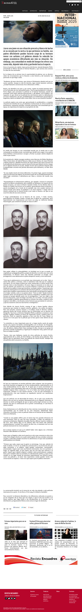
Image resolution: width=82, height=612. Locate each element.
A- (7, 508)
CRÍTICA (57, 11)
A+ (4, 508)
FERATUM (72, 602)
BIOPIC (50, 11)
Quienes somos (34, 594)
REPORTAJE (42, 11)
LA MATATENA (73, 596)
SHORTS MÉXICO (74, 597)
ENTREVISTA (33, 11)
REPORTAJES (47, 597)
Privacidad (33, 596)
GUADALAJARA (73, 594)
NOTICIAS (25, 11)
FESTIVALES (76, 11)
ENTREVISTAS (47, 596)
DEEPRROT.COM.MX (21, 608)
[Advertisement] (67, 58)
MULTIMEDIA (65, 11)
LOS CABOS (72, 601)
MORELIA (72, 599)
